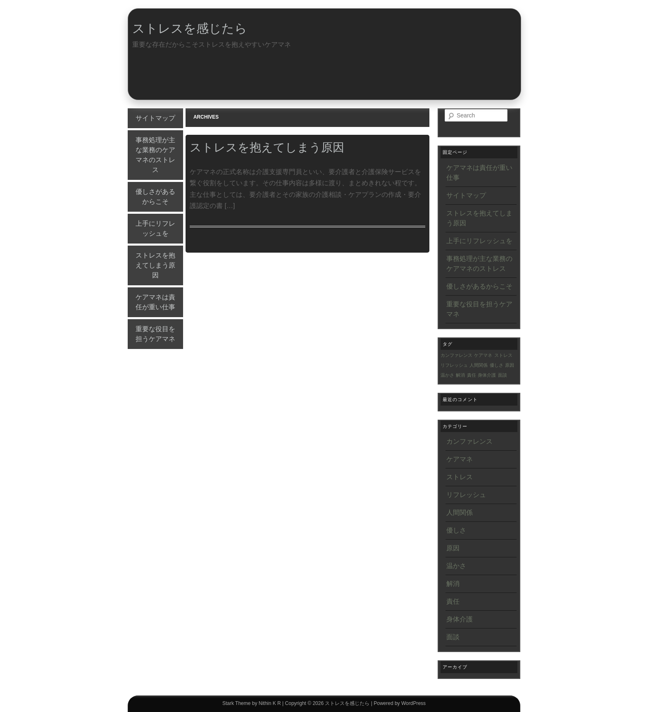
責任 (453, 601)
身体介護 (459, 619)
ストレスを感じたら (189, 28)
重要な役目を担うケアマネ (155, 333)
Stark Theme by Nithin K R (251, 703)
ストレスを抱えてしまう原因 (155, 265)
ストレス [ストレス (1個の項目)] (503, 355)
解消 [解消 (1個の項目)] (460, 375)
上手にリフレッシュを (155, 228)
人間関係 (459, 512)
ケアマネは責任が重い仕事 (155, 302)
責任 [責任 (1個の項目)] (471, 375)
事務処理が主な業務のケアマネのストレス (155, 154)
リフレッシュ (466, 494)
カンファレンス (469, 441)
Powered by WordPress (400, 703)
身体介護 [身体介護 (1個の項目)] (487, 375)
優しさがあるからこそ (155, 196)
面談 (453, 636)
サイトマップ (155, 118)
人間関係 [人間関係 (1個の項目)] (478, 365)
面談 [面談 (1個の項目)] (502, 375)
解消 (453, 583)
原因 (453, 548)
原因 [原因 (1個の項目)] (509, 365)
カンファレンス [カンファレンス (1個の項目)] (456, 355)
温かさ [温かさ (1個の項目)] (447, 375)
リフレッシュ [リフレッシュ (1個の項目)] (454, 365)
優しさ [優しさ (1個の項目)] (496, 365)
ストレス (459, 476)
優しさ (456, 530)
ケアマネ (459, 459)
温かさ (456, 565)
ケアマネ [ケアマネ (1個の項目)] (483, 355)
